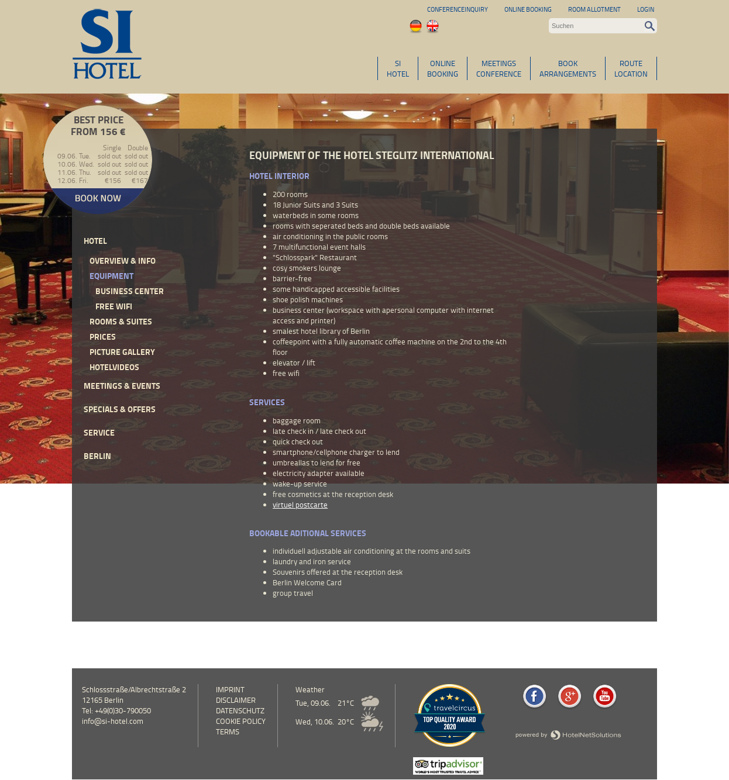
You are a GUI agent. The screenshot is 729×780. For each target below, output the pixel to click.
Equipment (111, 276)
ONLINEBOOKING (442, 68)
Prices (103, 336)
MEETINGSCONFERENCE (498, 68)
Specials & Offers (120, 409)
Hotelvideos (114, 367)
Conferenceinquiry (457, 9)
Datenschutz (240, 710)
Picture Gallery (122, 352)
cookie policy (241, 721)
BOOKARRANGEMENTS (567, 68)
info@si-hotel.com (112, 721)
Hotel (95, 240)
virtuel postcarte (300, 504)
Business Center (129, 291)
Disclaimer (236, 700)
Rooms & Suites (121, 321)
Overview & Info (123, 260)
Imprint (230, 689)
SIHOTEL (398, 68)
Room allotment (594, 9)
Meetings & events (122, 385)
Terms (227, 731)
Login (645, 9)
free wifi (113, 306)
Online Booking (528, 9)
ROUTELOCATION (631, 68)
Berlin (97, 456)
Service (99, 432)
